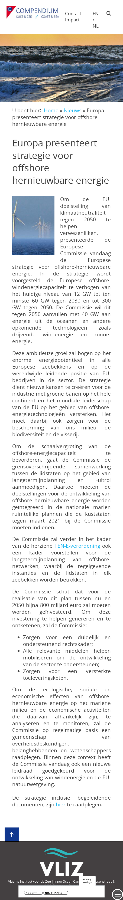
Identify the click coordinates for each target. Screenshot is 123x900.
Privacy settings (87, 881)
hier (61, 804)
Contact (73, 13)
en (96, 13)
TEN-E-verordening (77, 545)
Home (51, 110)
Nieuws (73, 110)
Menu (117, 894)
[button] (33, 225)
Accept (31, 893)
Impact (72, 20)
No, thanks (54, 893)
